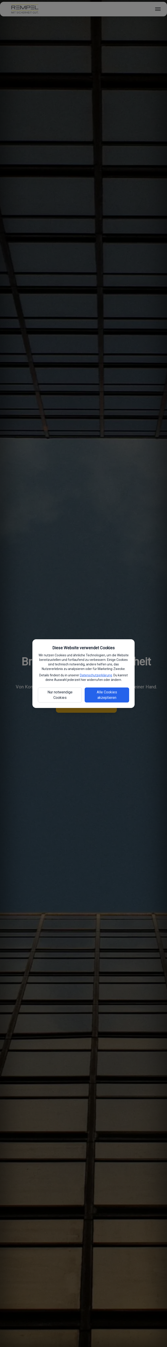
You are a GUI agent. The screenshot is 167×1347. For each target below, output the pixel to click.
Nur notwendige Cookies (60, 695)
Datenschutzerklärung (96, 675)
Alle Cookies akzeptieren (107, 695)
